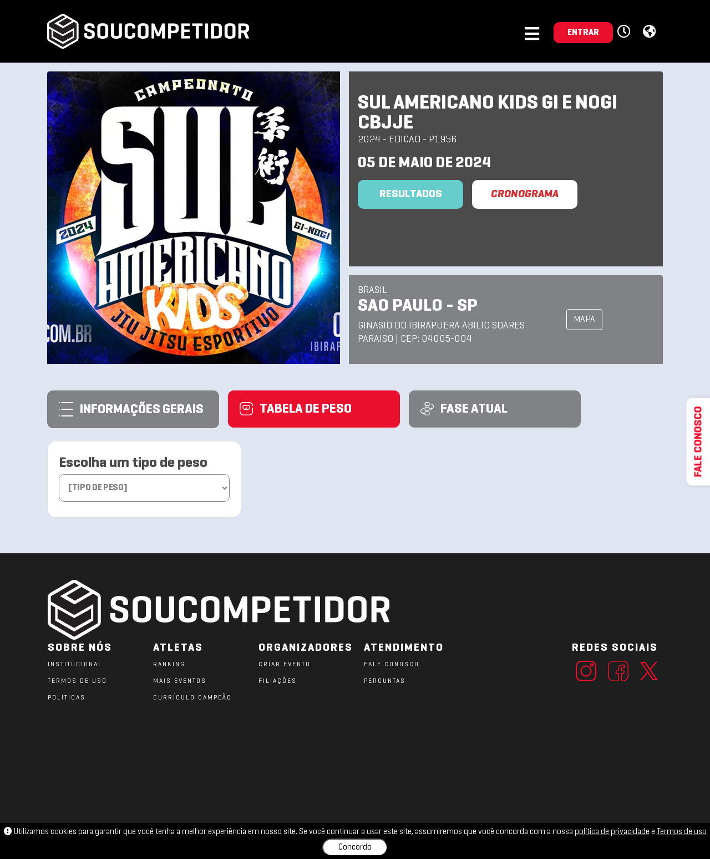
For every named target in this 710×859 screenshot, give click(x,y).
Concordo (355, 847)
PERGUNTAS (384, 681)
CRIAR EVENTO (284, 664)
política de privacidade (612, 832)
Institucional (75, 664)
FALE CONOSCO (391, 664)
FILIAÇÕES (277, 681)
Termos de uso (682, 832)
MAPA (584, 319)
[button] (625, 32)
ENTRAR (583, 33)
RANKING (169, 664)
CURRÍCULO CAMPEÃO (192, 698)
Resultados (410, 194)
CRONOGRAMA (525, 194)
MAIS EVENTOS (179, 681)
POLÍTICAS (66, 698)
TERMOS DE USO (77, 681)
